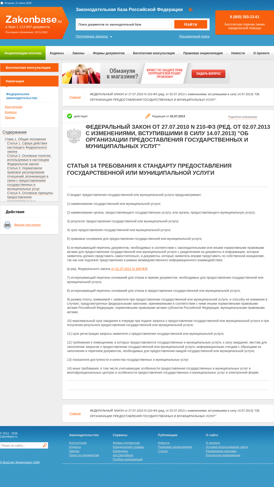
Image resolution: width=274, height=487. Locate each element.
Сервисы (120, 435)
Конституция (13, 107)
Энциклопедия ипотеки (22, 53)
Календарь (120, 451)
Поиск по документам (84, 455)
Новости (238, 53)
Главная (75, 97)
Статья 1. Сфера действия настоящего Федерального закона (27, 147)
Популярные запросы (92, 36)
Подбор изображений (128, 459)
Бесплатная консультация (154, 53)
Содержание (15, 132)
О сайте (212, 435)
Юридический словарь (128, 447)
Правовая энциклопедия (203, 53)
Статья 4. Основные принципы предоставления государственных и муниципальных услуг (30, 199)
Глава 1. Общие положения (25, 139)
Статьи (163, 451)
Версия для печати (27, 224)
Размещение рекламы (221, 451)
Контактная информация (223, 455)
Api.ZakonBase (123, 455)
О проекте (261, 53)
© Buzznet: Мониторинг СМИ (20, 462)
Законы (78, 53)
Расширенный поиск (194, 36)
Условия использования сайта (227, 447)
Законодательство (84, 435)
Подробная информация (242, 116)
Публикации (167, 435)
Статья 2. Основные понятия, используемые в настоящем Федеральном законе (29, 160)
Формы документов (109, 53)
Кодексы (57, 53)
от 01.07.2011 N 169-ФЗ (128, 269)
